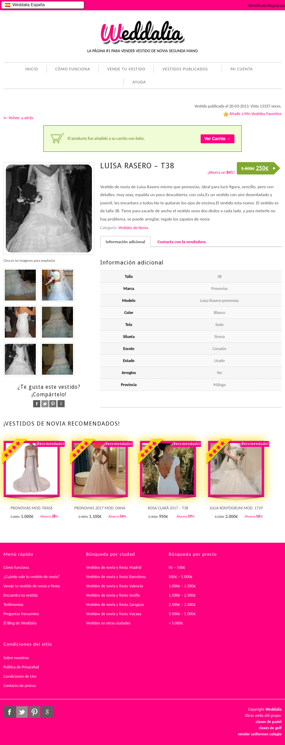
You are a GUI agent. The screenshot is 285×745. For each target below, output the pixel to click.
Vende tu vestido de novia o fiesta (31, 586)
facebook (36, 403)
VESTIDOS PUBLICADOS (184, 70)
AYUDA (138, 83)
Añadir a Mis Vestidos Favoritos (255, 113)
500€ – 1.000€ (180, 576)
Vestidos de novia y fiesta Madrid (113, 567)
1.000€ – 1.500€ (182, 586)
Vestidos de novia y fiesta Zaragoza (115, 604)
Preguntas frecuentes (21, 613)
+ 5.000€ (176, 623)
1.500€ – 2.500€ (182, 595)
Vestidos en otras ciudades (108, 623)
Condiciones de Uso (19, 676)
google (61, 403)
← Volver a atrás (18, 117)
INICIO (31, 69)
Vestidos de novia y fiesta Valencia (114, 586)
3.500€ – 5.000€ (182, 613)
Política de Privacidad (21, 667)
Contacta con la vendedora (182, 241)
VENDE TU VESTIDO (126, 69)
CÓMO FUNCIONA (72, 69)
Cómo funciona (16, 567)
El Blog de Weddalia (19, 623)
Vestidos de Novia (133, 227)
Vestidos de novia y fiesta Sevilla (113, 595)
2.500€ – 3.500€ (182, 604)
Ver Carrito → (217, 138)
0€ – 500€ (177, 567)
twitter (45, 403)
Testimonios (13, 604)
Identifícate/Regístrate (266, 5)
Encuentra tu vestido (20, 595)
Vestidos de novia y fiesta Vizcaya (113, 613)
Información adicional (125, 241)
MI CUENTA (240, 70)
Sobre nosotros (16, 657)
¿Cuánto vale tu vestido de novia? (31, 576)
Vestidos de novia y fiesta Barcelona (116, 576)
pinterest (52, 403)
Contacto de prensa (19, 685)
